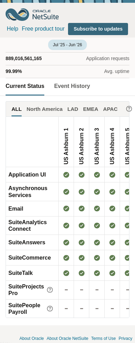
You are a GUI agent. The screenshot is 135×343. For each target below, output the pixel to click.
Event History (72, 86)
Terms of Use (103, 338)
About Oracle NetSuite (67, 338)
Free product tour (43, 29)
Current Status (25, 86)
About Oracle (32, 338)
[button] (98, 29)
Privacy (125, 338)
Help (12, 29)
